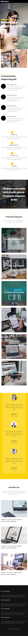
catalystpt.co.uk (16, 629)
